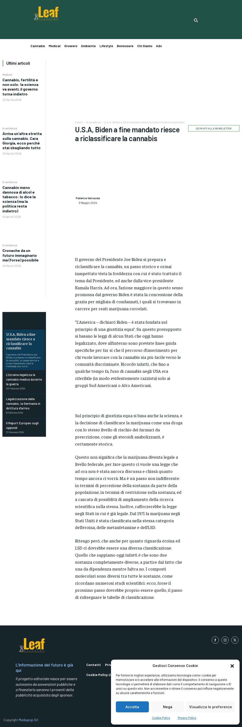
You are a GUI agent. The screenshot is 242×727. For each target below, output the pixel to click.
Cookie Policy (161, 718)
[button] (232, 666)
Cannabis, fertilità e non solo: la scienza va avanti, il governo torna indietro (20, 86)
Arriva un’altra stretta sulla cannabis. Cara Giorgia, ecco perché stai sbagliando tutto (22, 140)
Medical (7, 74)
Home (79, 122)
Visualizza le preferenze (210, 707)
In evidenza (9, 128)
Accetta (132, 707)
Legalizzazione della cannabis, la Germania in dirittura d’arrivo (22, 399)
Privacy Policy (187, 718)
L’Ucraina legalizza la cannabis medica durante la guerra (23, 377)
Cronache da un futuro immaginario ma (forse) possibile (20, 255)
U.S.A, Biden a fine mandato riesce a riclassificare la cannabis (19, 340)
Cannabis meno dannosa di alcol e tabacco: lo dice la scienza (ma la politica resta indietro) (19, 199)
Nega (167, 707)
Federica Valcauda (88, 198)
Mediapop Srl (28, 720)
